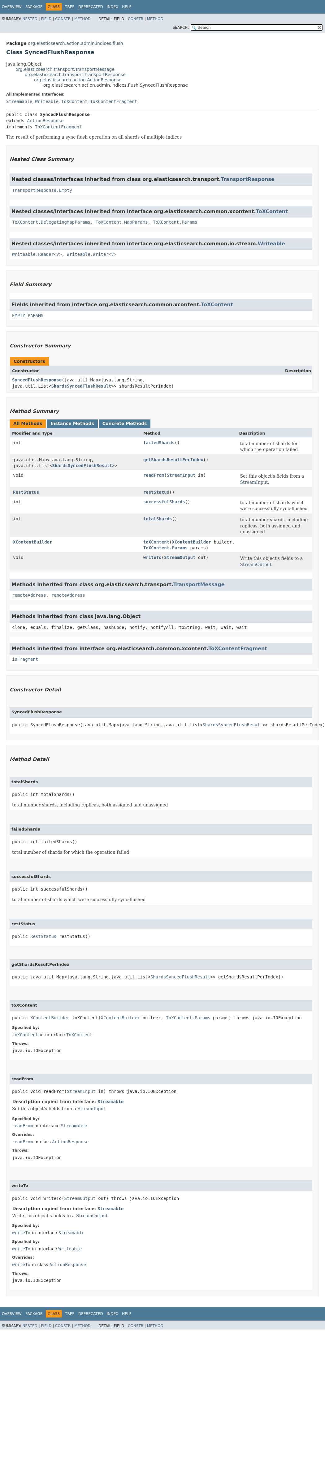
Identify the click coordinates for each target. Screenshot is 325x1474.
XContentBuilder (32, 541)
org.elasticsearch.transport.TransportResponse (75, 74)
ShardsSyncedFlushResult (81, 386)
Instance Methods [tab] (72, 423)
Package (33, 7)
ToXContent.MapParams (122, 222)
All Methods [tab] (27, 423)
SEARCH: (181, 27)
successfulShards (164, 501)
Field (46, 19)
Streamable (19, 101)
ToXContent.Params (175, 222)
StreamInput (181, 475)
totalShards (157, 518)
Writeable (46, 101)
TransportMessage (199, 584)
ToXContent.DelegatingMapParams (51, 222)
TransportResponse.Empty (42, 190)
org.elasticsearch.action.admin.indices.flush (75, 43)
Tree (70, 7)
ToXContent (74, 101)
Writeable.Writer (88, 254)
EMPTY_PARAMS (27, 315)
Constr (63, 19)
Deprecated (90, 7)
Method (82, 19)
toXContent (156, 541)
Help (127, 7)
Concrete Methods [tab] (124, 423)
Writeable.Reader (33, 254)
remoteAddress (29, 595)
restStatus (156, 492)
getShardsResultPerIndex (173, 459)
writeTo (152, 557)
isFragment (25, 659)
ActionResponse (45, 120)
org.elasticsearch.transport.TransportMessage (65, 69)
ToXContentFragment (113, 101)
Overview (12, 7)
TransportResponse (248, 179)
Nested (29, 19)
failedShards (159, 442)
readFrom (153, 475)
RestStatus (26, 492)
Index (113, 7)
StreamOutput (179, 557)
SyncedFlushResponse (37, 379)
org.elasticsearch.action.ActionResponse (77, 79)
